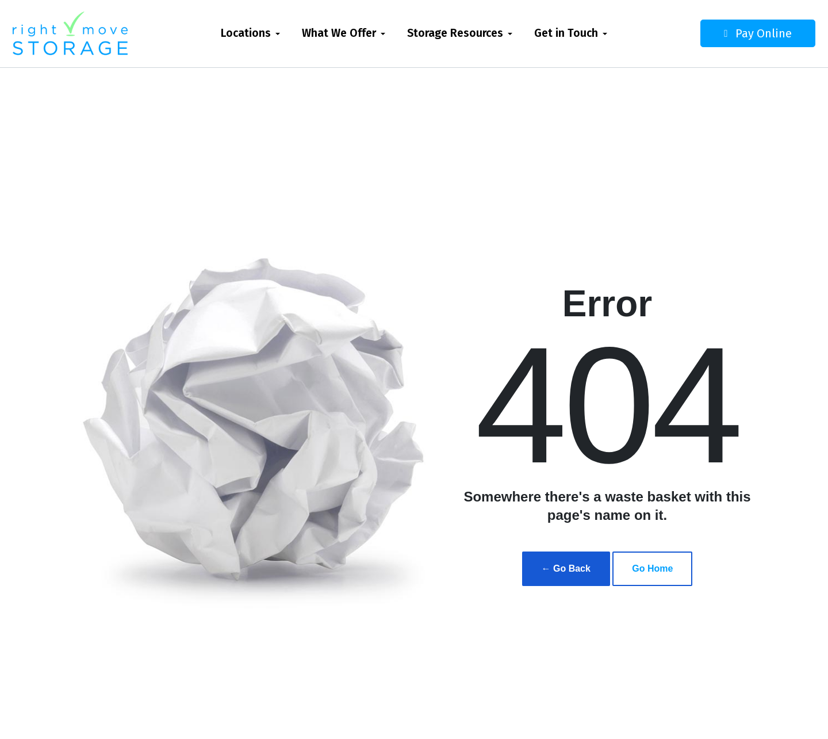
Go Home (652, 568)
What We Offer (339, 33)
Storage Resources (455, 33)
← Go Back (566, 568)
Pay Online (733, 33)
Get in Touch (566, 33)
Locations (246, 33)
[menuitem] (250, 33)
